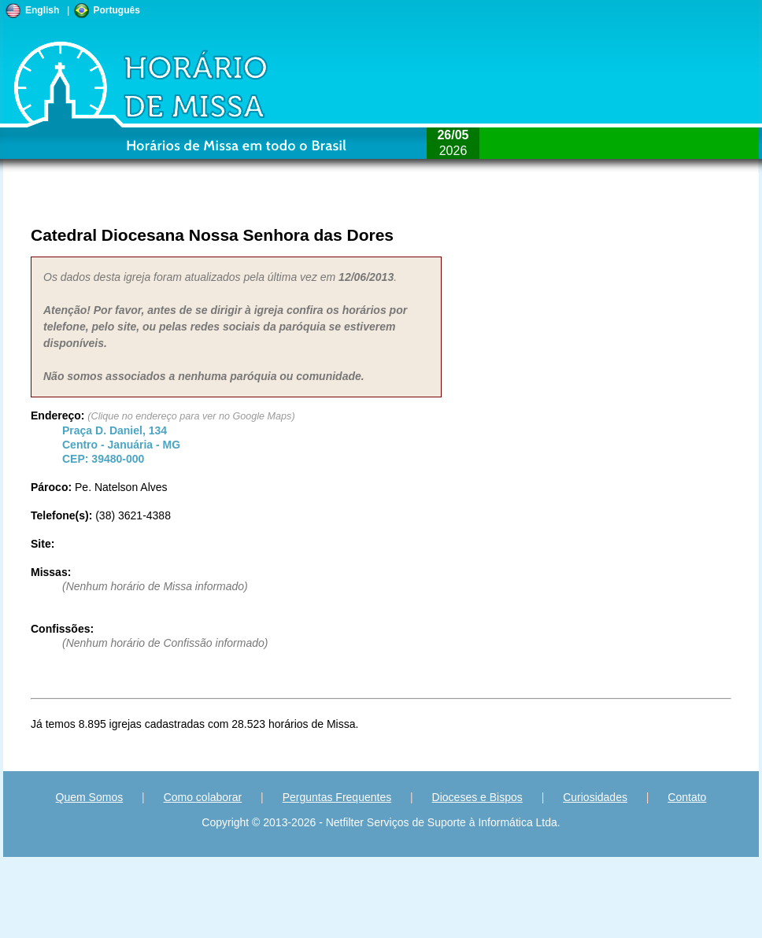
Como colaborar (203, 797)
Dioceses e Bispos (477, 797)
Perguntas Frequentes (337, 797)
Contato (687, 797)
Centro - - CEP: (121, 444)
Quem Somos (90, 797)
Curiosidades (595, 797)
